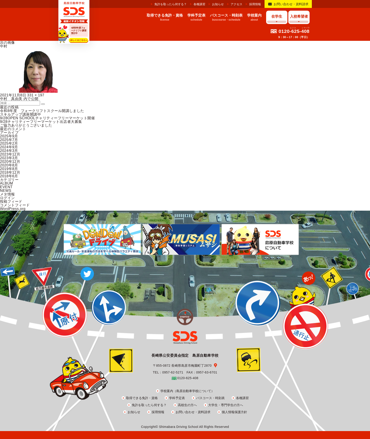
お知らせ (218, 4)
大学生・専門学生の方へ (225, 405)
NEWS (5, 191)
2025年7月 (9, 140)
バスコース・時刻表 (210, 398)
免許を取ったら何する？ (170, 4)
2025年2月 (9, 143)
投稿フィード (11, 201)
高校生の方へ (187, 405)
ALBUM (6, 183)
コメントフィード (15, 205)
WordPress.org (13, 209)
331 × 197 (35, 95)
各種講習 (199, 4)
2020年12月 (10, 161)
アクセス (236, 4)
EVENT (6, 187)
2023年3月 (9, 158)
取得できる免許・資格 (142, 398)
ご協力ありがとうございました (26, 125)
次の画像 (7, 42)
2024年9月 (9, 147)
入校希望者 (299, 16)
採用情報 (255, 4)
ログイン (7, 198)
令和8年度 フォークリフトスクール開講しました (42, 111)
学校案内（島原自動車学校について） (187, 391)
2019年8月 (9, 169)
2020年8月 (9, 165)
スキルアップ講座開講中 (20, 114)
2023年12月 (10, 154)
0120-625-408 (294, 31)
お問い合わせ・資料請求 (291, 4)
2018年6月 (9, 176)
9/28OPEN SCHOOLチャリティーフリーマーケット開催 (47, 118)
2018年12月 (10, 172)
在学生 (276, 16)
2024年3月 (9, 151)
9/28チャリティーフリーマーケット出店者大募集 (41, 122)
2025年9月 (9, 136)
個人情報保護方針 (234, 412)
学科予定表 (177, 398)
